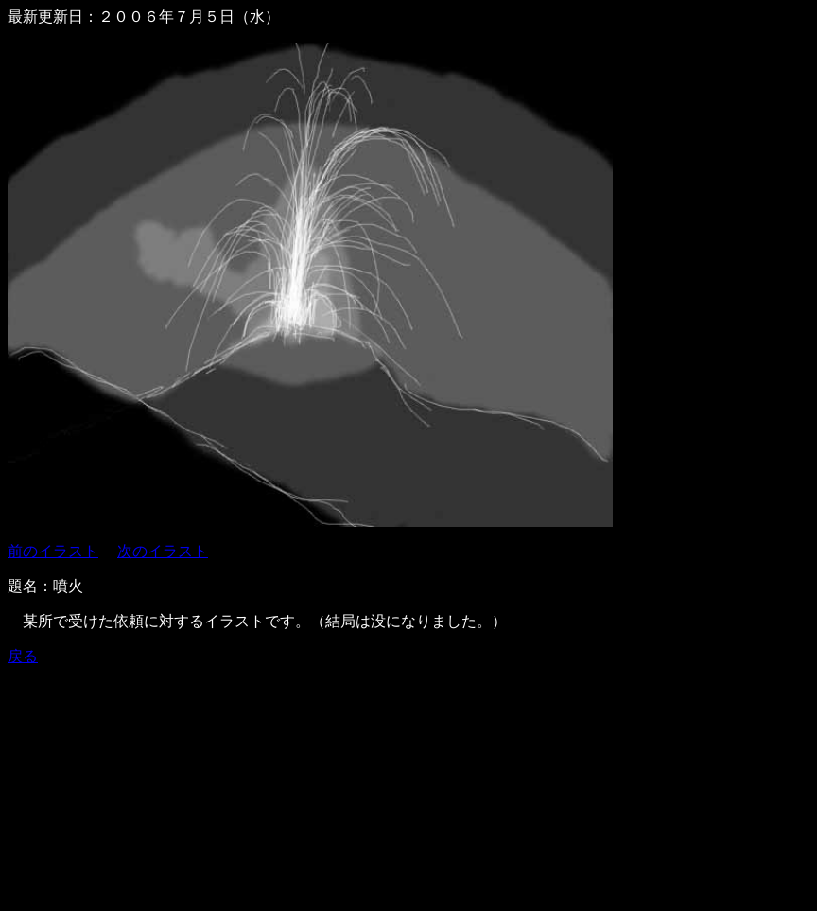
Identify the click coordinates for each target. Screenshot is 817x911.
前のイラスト (53, 551)
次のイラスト (162, 551)
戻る (23, 656)
